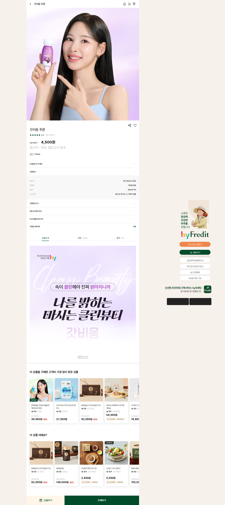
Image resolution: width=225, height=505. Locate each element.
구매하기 (102, 500)
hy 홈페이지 (195, 252)
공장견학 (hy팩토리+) (195, 260)
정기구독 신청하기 (195, 244)
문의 (120, 238)
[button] (83, 164)
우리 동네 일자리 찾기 (195, 266)
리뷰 (83, 238)
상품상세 (45, 238)
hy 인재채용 (195, 272)
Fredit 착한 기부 (195, 278)
